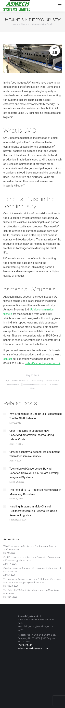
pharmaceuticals (13, 384)
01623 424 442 (25, 644)
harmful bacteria (52, 380)
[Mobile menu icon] (60, 6)
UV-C (32, 388)
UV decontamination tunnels (34, 384)
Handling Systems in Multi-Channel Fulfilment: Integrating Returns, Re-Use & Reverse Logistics (33, 511)
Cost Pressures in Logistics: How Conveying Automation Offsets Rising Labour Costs (31, 435)
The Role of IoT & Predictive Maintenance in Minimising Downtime (35, 492)
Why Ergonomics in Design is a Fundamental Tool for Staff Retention (35, 416)
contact (7, 359)
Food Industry (37, 380)
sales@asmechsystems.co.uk (33, 648)
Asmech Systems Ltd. (20, 380)
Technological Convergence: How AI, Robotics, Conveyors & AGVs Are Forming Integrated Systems (34, 473)
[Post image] (4, 414)
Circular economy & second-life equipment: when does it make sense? (34, 454)
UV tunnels (53, 384)
